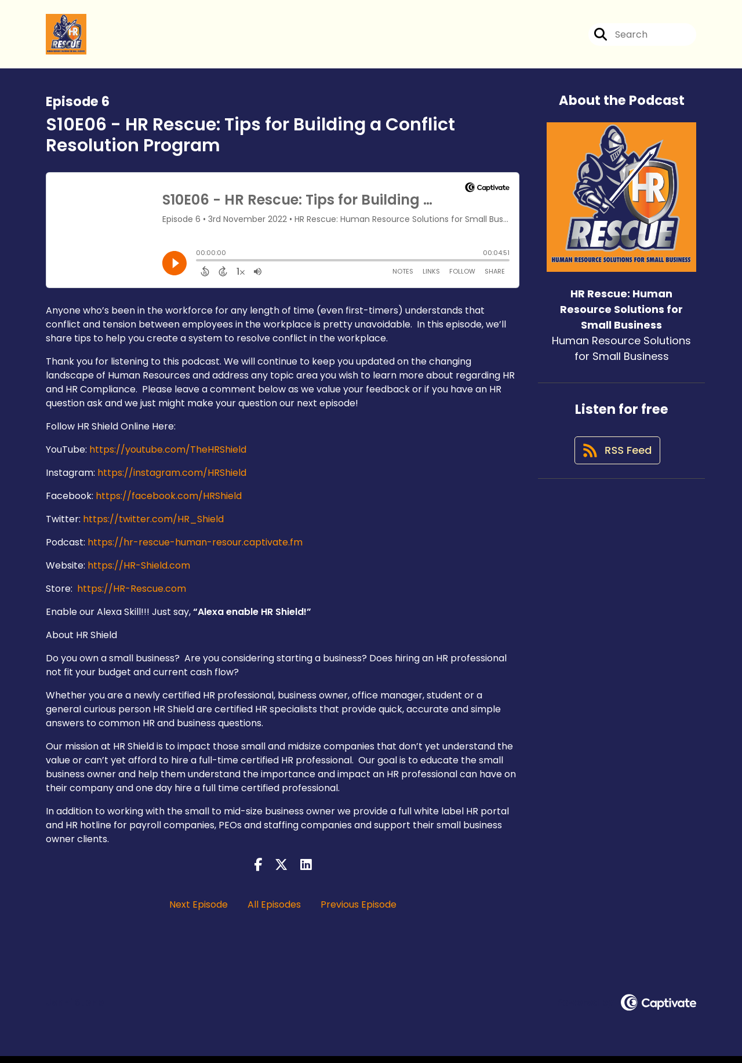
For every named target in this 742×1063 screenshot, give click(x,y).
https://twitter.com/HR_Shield (153, 525)
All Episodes (274, 911)
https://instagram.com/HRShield (171, 479)
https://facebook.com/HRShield (169, 502)
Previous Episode (359, 911)
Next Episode (198, 911)
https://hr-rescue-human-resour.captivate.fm (195, 548)
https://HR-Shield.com (139, 571)
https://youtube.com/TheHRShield (167, 456)
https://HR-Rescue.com (131, 595)
